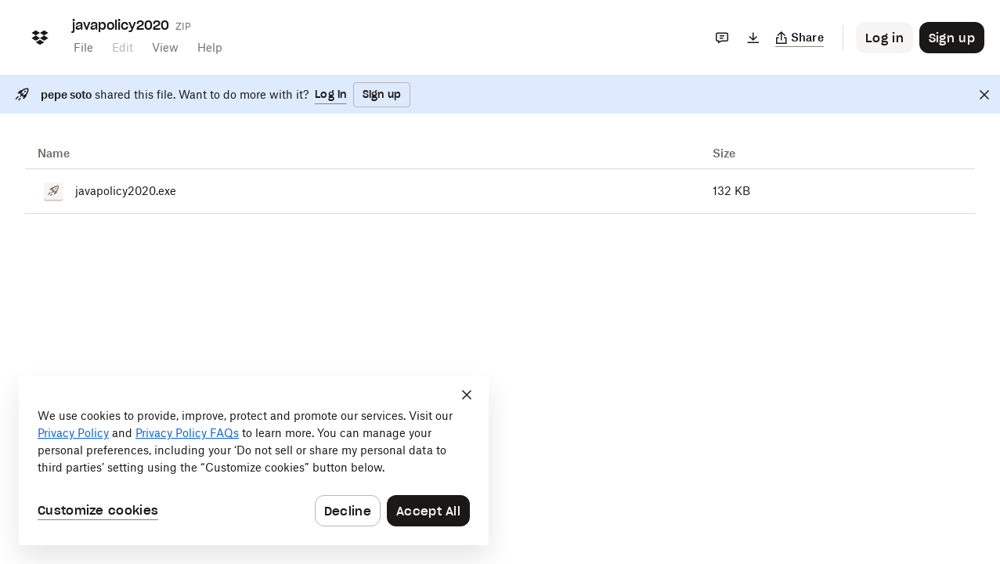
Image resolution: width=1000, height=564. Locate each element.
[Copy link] (800, 37)
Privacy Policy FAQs (187, 432)
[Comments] (722, 37)
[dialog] (254, 460)
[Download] (753, 37)
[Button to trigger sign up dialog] (951, 37)
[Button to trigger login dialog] (884, 37)
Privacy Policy (73, 432)
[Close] (984, 94)
